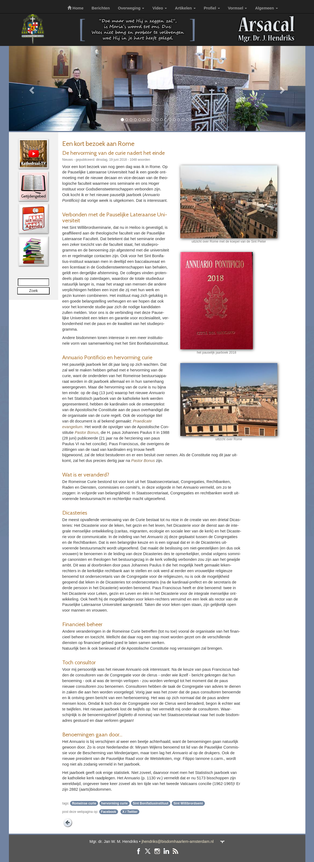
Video (159, 8)
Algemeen (266, 8)
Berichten (101, 8)
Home (75, 8)
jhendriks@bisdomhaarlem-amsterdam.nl (177, 841)
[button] (31, 88)
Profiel (212, 8)
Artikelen (185, 8)
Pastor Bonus (86, 432)
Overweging (131, 8)
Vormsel (237, 8)
